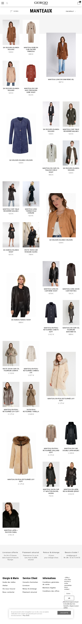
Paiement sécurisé (30, 552)
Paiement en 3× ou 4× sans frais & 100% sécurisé (30, 557)
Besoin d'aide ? (72, 552)
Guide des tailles (9, 582)
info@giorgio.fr (72, 555)
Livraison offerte (10, 552)
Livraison (26, 585)
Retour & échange (51, 552)
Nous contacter (9, 592)
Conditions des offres (51, 591)
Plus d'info (26, 615)
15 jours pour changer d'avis (51, 556)
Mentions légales (49, 588)
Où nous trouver (9, 589)
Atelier (5, 585)
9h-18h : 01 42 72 (72, 558)
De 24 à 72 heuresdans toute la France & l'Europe (10, 557)
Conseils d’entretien (30, 582)
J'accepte (64, 613)
